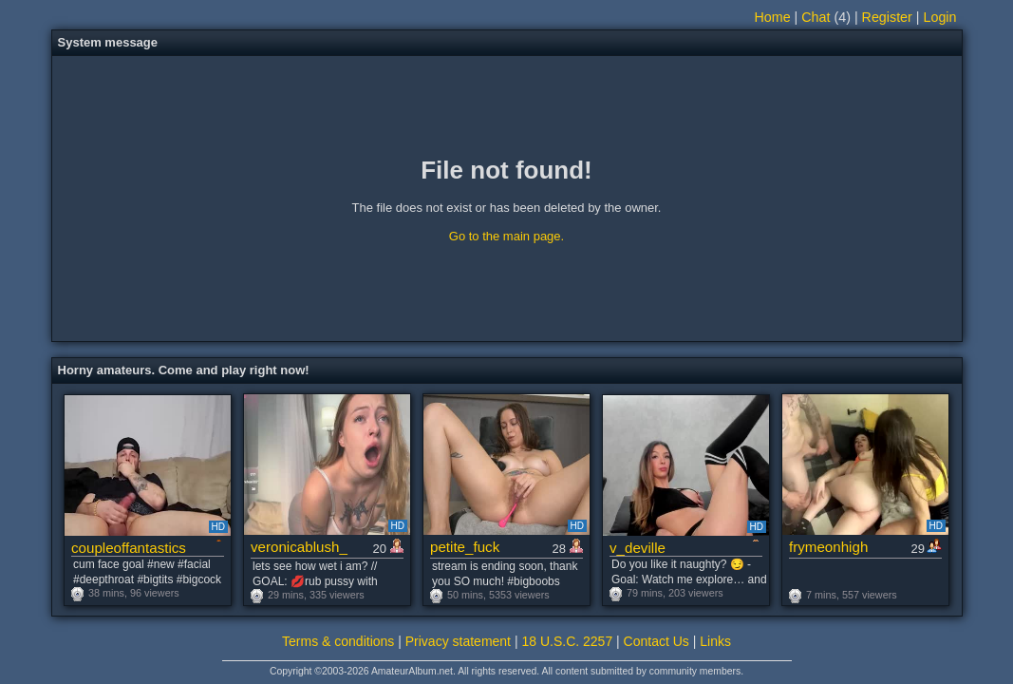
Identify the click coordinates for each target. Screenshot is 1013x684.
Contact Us (656, 641)
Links (715, 641)
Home (772, 17)
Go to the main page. (506, 236)
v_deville (638, 548)
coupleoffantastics (128, 548)
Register (887, 17)
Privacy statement (458, 641)
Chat (815, 17)
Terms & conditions (338, 641)
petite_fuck (464, 547)
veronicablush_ (299, 547)
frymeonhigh (828, 547)
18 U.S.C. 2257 (566, 641)
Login (940, 17)
